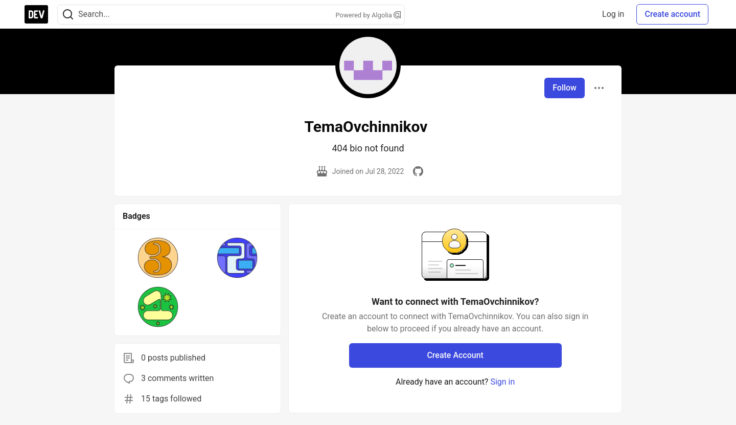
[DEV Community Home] (36, 14)
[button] (158, 257)
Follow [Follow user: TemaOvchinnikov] (565, 88)
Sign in (502, 382)
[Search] (68, 14)
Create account (672, 14)
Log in (613, 14)
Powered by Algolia (368, 15)
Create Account (455, 355)
